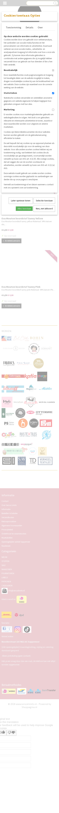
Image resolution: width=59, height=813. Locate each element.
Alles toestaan (24, 208)
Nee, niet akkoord (44, 208)
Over (40, 27)
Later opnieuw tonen (20, 200)
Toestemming (13, 27)
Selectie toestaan (44, 200)
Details (29, 27)
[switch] (53, 70)
